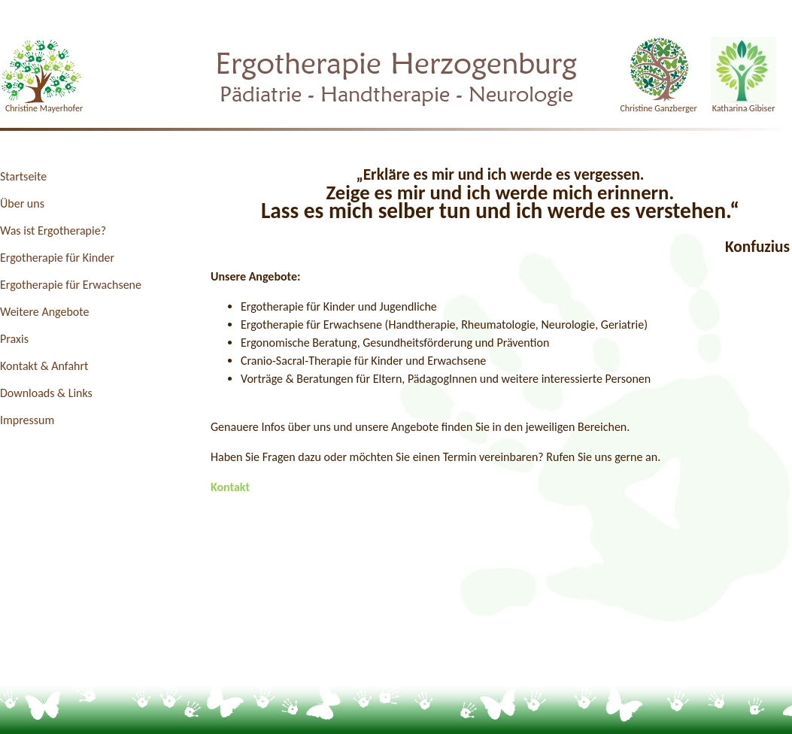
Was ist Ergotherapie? (53, 230)
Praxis (14, 339)
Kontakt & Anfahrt (44, 366)
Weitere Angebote (44, 312)
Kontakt (230, 487)
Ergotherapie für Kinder (57, 257)
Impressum (27, 420)
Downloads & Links (46, 393)
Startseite (23, 176)
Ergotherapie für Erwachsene (70, 285)
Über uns (22, 203)
